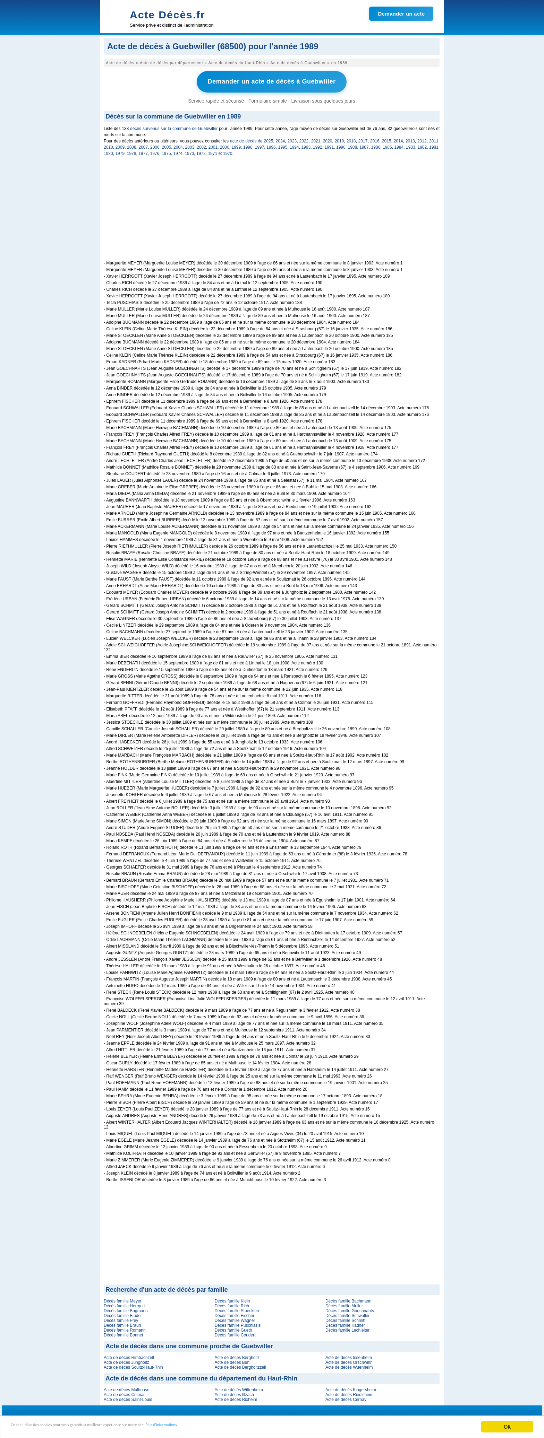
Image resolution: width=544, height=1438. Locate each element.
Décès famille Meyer (123, 1299)
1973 (189, 151)
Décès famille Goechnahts (349, 1308)
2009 (120, 145)
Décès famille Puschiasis (237, 1323)
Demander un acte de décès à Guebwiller (271, 80)
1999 (236, 145)
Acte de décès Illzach (234, 1392)
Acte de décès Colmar (124, 1392)
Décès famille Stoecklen (236, 1308)
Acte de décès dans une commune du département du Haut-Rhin (201, 1376)
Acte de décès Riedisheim (349, 1392)
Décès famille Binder (123, 1313)
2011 (434, 139)
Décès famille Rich (231, 1303)
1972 (201, 151)
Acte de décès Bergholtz (237, 1355)
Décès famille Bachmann (348, 1299)
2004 (178, 145)
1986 (376, 145)
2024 (280, 139)
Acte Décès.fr (167, 14)
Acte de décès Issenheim (348, 1355)
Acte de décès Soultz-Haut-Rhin (133, 1365)
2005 (166, 145)
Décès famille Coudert (234, 1333)
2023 (292, 139)
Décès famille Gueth (233, 1328)
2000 (224, 145)
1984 (399, 145)
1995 (283, 145)
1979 (120, 151)
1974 (177, 151)
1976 (155, 151)
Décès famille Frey (121, 1318)
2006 (155, 145)
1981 (434, 145)
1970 (227, 151)
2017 (363, 139)
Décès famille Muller (344, 1303)
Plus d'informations (233, 1427)
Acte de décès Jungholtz (126, 1360)
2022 (304, 139)
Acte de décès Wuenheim (349, 1365)
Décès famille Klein (232, 1299)
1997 (259, 145)
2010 (108, 145)
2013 (410, 139)
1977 (143, 151)
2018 (351, 139)
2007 (143, 145)
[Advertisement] (272, 210)
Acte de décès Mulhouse (126, 1387)
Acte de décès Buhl (232, 1360)
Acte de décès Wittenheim (238, 1387)
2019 (339, 139)
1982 (422, 145)
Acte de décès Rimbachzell (129, 1355)
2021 (316, 139)
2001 (213, 145)
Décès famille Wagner (234, 1318)
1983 (410, 145)
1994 (294, 145)
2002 (201, 145)
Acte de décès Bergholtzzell (240, 1365)
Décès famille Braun (122, 1323)
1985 (387, 145)
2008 (131, 145)
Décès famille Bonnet (123, 1333)
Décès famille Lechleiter (347, 1328)
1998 (248, 145)
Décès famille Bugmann (126, 1308)
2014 (398, 139)
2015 (386, 139)
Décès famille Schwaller (347, 1313)
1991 (329, 145)
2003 (190, 145)
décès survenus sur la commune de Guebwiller (174, 126)
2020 (327, 139)
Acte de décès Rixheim (235, 1397)
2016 (375, 139)
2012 (422, 139)
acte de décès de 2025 (251, 139)
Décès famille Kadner (345, 1323)
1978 (131, 151)
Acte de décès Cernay (345, 1397)
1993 (306, 145)
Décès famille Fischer (234, 1313)
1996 (271, 145)
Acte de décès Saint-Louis (128, 1397)
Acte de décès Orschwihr (348, 1360)
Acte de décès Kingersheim (350, 1387)
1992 (317, 145)
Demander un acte (401, 14)
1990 (341, 145)
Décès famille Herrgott (124, 1303)
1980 (108, 151)
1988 (352, 145)
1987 (364, 145)
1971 (212, 151)
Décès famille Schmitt (345, 1318)
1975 (166, 151)
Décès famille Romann (125, 1328)
